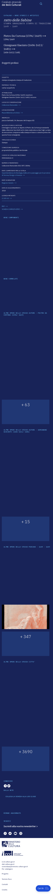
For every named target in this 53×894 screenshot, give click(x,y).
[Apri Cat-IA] (43, 888)
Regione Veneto (8, 183)
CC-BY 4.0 (5, 198)
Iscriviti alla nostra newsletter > (21, 826)
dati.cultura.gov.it (8, 864)
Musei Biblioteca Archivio (11, 113)
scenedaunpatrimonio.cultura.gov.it (15, 867)
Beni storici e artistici (27, 15)
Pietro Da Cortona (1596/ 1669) (23, 36)
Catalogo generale (11, 3)
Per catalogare (7, 869)
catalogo (8, 15)
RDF (3, 206)
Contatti (5, 884)
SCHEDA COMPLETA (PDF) (11, 209)
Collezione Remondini (10, 105)
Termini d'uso (7, 879)
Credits (4, 890)
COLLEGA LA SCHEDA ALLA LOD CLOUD (20, 797)
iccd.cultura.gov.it (8, 862)
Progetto (5, 874)
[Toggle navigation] (41, 3)
